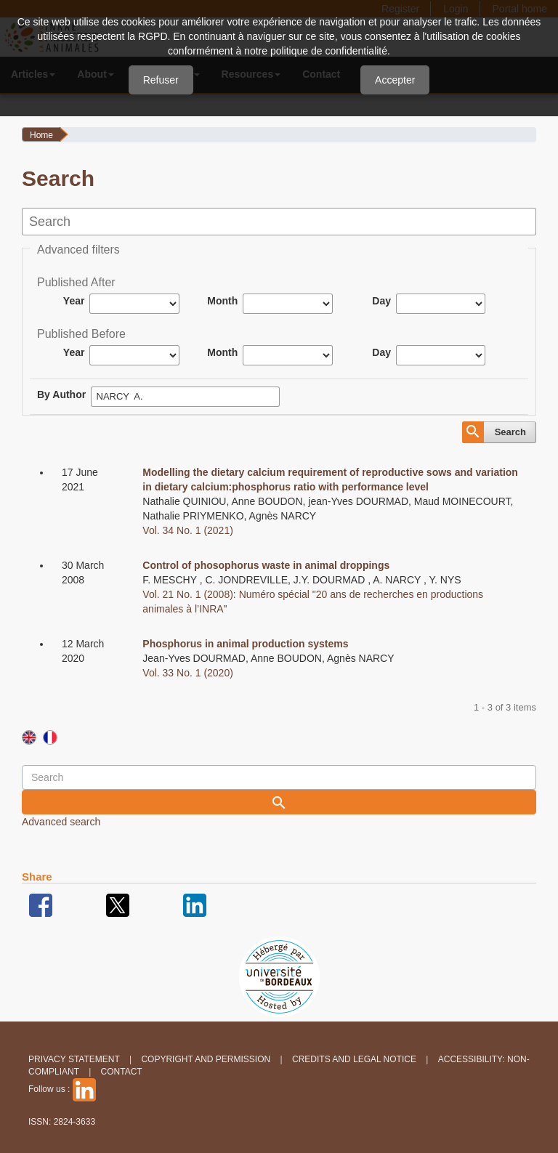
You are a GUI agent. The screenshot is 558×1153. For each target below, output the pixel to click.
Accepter (395, 80)
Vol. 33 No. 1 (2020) (187, 673)
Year (74, 301)
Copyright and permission (205, 1059)
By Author (61, 394)
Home (41, 135)
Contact (121, 1072)
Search (510, 431)
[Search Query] (279, 777)
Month (222, 301)
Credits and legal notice (354, 1059)
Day (381, 301)
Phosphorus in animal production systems (245, 644)
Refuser (161, 80)
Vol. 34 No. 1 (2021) (187, 530)
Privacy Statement (74, 1059)
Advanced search (61, 822)
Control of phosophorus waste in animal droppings (265, 565)
